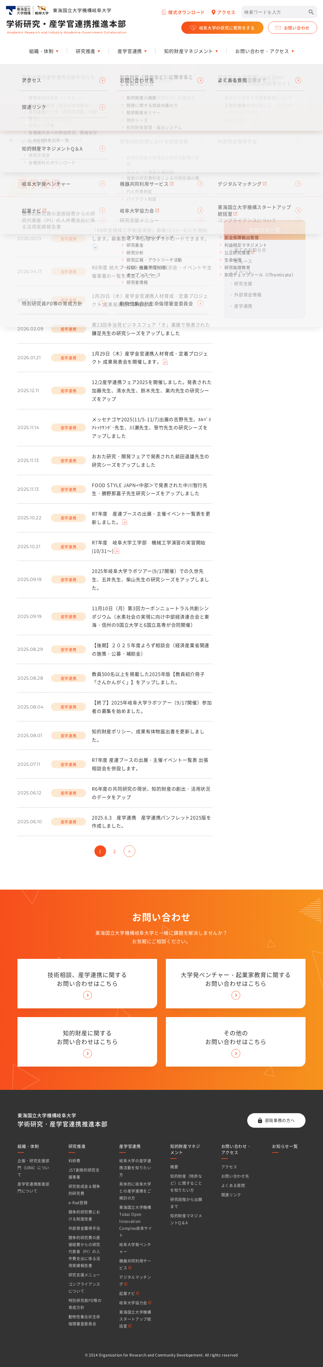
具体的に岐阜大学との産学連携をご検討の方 (135, 1190)
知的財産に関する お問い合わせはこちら (87, 1037)
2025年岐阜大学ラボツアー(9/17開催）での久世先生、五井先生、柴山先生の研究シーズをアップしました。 (150, 579)
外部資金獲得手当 (84, 1228)
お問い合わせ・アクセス (236, 1149)
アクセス (229, 1166)
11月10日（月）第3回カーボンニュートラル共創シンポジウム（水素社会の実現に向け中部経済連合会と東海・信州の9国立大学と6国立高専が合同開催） (150, 616)
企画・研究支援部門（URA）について (33, 1167)
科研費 (74, 1160)
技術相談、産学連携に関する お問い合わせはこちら (87, 979)
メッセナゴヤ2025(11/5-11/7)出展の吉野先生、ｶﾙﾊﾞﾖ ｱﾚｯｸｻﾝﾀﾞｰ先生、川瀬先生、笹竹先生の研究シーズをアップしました (151, 428)
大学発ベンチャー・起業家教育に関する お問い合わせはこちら (236, 979)
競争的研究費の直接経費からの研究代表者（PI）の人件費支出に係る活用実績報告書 (84, 1251)
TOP (20, 140)
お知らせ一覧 (45, 140)
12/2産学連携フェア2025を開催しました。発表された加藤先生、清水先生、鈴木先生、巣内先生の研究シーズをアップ (152, 390)
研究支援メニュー (84, 1274)
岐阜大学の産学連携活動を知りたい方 (135, 1167)
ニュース (243, 261)
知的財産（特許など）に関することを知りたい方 (186, 1183)
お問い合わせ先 (235, 1176)
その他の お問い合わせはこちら (235, 1037)
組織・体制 (28, 1146)
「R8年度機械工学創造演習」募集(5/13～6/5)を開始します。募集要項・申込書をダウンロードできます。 (150, 234)
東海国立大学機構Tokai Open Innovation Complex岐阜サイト (135, 1221)
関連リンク (231, 1194)
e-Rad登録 (78, 1202)
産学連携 (243, 306)
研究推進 (77, 1146)
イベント (243, 272)
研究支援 (243, 283)
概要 (174, 1166)
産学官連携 (130, 1146)
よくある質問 (233, 1185)
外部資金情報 (248, 294)
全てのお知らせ (250, 250)
